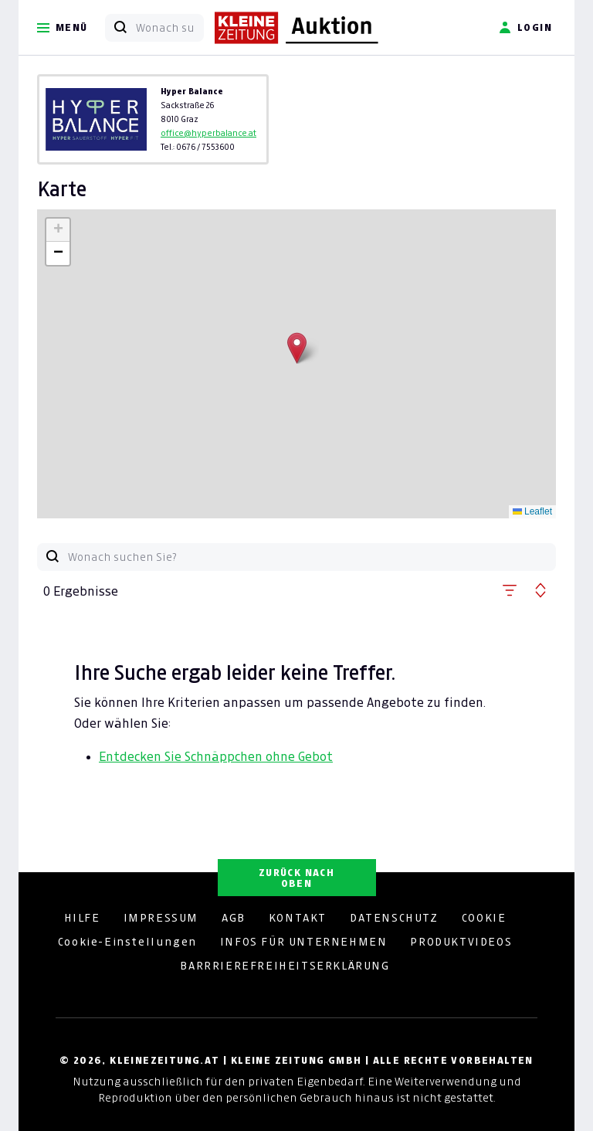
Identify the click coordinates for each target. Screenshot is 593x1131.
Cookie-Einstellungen (127, 941)
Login (525, 28)
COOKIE (484, 917)
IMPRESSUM (161, 917)
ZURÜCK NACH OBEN (296, 878)
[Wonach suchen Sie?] (169, 28)
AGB (234, 917)
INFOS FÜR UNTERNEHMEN (304, 941)
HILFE (82, 917)
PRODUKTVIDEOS (461, 941)
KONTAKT (298, 917)
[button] (297, 348)
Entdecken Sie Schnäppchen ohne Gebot (216, 756)
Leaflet (532, 511)
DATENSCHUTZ (394, 917)
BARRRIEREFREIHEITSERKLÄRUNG (284, 965)
